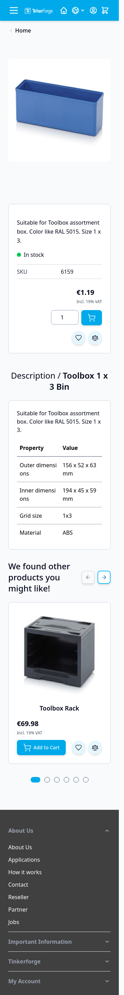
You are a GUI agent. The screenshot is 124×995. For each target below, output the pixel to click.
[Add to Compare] (95, 338)
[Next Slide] (104, 577)
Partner (18, 909)
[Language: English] (78, 10)
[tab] (35, 780)
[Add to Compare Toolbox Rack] (95, 747)
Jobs (13, 922)
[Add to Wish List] (78, 338)
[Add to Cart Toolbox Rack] (41, 747)
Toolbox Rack (59, 708)
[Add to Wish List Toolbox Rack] (78, 747)
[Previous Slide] (88, 577)
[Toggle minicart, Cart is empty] (105, 10)
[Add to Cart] (91, 317)
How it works (25, 872)
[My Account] (93, 10)
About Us (20, 847)
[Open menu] (13, 10)
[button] (59, 830)
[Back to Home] (19, 30)
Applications (24, 859)
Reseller (18, 897)
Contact (18, 884)
